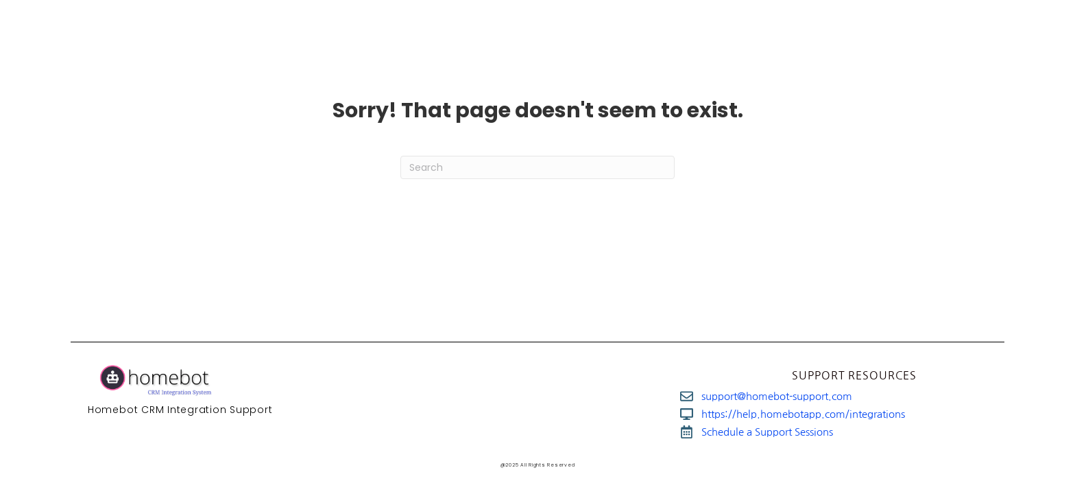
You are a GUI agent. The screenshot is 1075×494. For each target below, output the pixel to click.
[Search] (537, 167)
